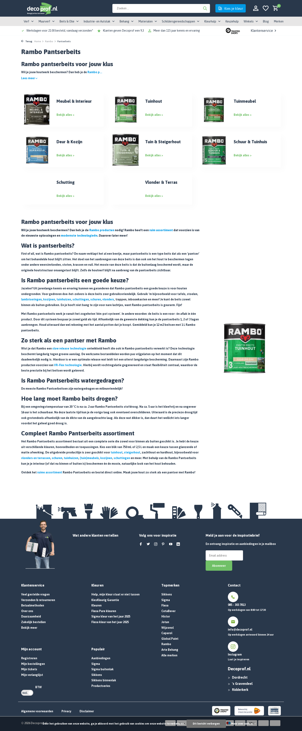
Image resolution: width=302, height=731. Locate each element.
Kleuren (96, 605)
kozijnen (49, 299)
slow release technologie (69, 348)
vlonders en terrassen (35, 458)
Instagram (235, 654)
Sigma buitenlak (102, 669)
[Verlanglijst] (266, 8)
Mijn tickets (29, 669)
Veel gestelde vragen (35, 594)
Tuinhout (153, 101)
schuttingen (80, 299)
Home (39, 41)
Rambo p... (94, 72)
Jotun (165, 622)
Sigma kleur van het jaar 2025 (110, 616)
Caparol (166, 633)
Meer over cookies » (243, 723)
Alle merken (169, 655)
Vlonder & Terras (161, 182)
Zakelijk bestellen (33, 622)
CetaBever (168, 611)
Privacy (66, 711)
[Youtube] (170, 544)
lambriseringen (31, 299)
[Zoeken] (161, 8)
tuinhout (117, 452)
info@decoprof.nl (240, 629)
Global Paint (169, 638)
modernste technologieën (79, 235)
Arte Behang (169, 649)
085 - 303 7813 (237, 604)
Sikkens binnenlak (103, 680)
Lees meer (29, 78)
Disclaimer (87, 711)
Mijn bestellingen (33, 664)
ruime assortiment (49, 472)
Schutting (65, 182)
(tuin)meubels (89, 458)
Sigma (95, 664)
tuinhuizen (63, 299)
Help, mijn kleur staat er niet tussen (115, 594)
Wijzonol (167, 627)
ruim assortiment (161, 230)
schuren (95, 299)
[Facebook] (140, 544)
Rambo (50, 41)
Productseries (100, 686)
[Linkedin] (178, 544)
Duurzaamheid (31, 616)
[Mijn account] (256, 8)
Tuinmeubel (245, 101)
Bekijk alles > (65, 114)
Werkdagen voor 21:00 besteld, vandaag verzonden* (59, 30)
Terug (26, 41)
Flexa (164, 605)
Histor (165, 616)
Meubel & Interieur (74, 101)
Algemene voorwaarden (37, 711)
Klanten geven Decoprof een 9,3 (123, 30)
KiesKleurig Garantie (105, 600)
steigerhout (132, 452)
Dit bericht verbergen (206, 723)
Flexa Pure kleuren (103, 611)
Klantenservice (264, 30)
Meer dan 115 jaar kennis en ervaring (176, 30)
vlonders (108, 299)
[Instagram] (155, 544)
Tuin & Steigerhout (163, 141)
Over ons (27, 611)
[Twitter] (148, 544)
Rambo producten (101, 230)
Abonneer (219, 565)
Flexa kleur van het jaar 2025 (110, 622)
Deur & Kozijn (69, 141)
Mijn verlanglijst (32, 675)
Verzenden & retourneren (38, 600)
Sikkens (96, 675)
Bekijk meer (29, 627)
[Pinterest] (163, 544)
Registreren (29, 658)
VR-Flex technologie (68, 365)
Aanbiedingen (100, 658)
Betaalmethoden (32, 605)
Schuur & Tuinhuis (250, 141)
